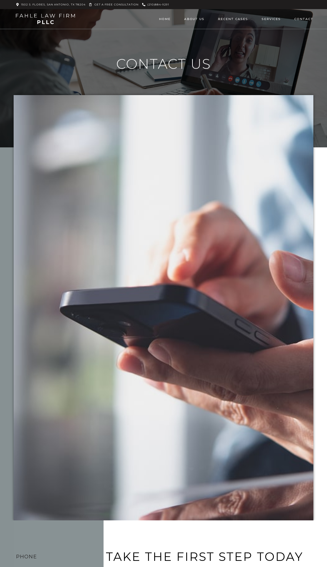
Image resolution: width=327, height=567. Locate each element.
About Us (194, 19)
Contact (303, 19)
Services (271, 19)
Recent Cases (233, 19)
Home (165, 19)
